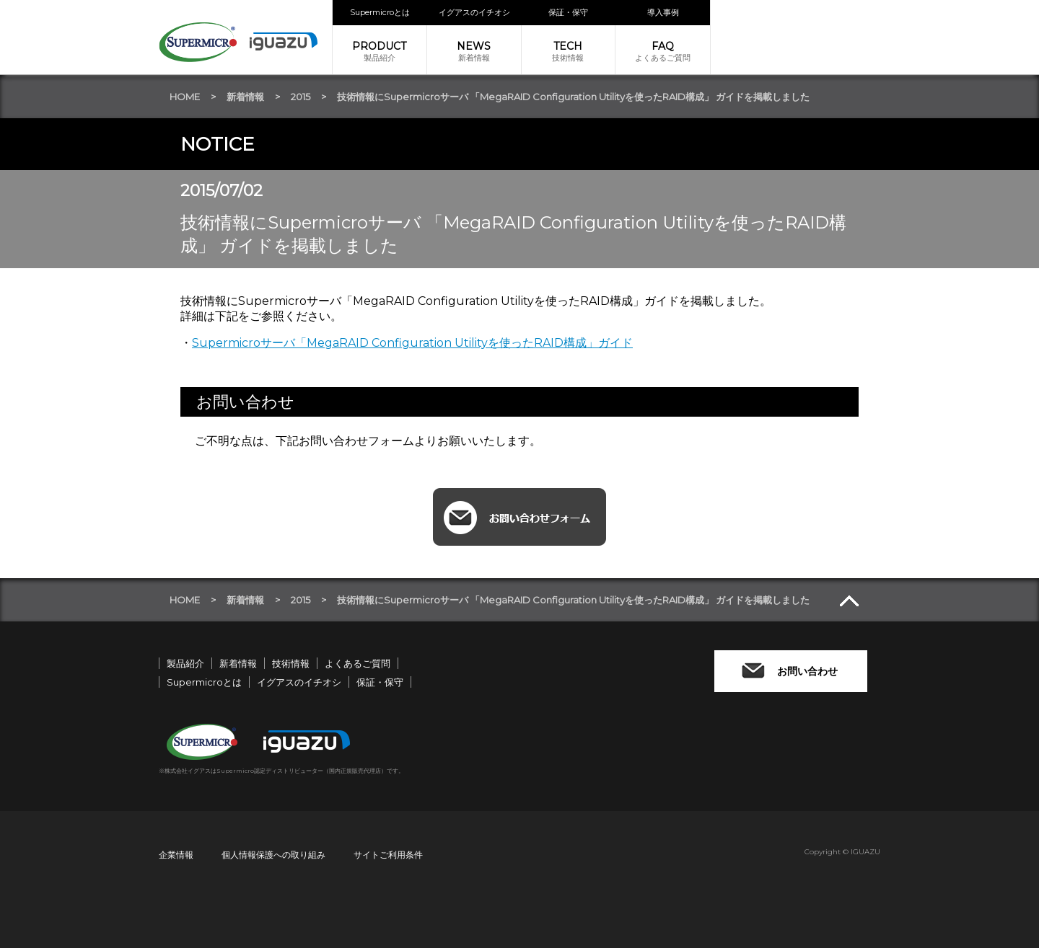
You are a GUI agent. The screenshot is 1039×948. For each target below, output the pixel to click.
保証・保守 (568, 12)
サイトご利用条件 (388, 854)
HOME (185, 96)
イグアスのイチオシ (474, 12)
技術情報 (568, 51)
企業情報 (176, 854)
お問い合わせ (807, 671)
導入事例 (663, 12)
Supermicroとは (380, 12)
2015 (300, 96)
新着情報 (474, 51)
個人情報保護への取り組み (273, 854)
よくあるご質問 (662, 51)
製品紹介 (379, 51)
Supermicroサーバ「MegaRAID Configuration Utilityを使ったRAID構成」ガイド (412, 343)
